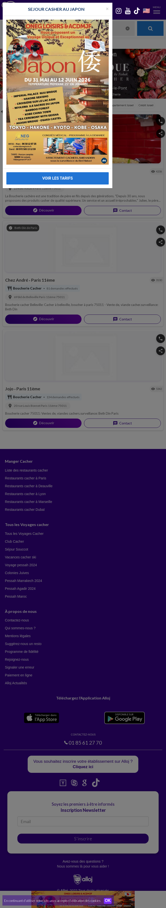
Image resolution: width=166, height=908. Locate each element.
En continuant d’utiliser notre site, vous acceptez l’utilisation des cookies (52, 901)
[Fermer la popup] (107, 8)
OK (108, 901)
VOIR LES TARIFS (57, 178)
